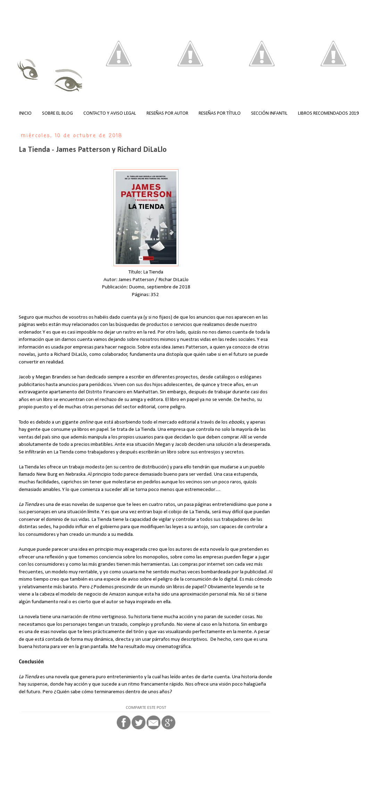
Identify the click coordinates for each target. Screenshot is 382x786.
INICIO (25, 113)
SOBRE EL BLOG (57, 113)
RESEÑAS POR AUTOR (167, 113)
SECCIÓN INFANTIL (269, 113)
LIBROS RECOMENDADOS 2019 (328, 113)
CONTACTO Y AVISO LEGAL (109, 113)
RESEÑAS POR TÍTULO (220, 113)
